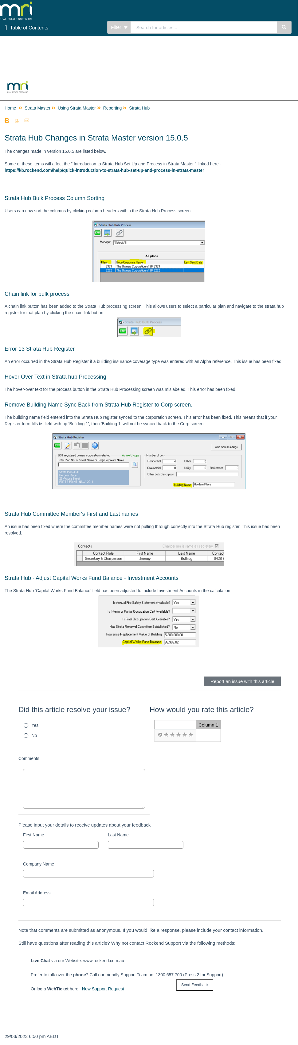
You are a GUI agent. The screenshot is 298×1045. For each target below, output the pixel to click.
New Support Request (103, 988)
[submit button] (194, 985)
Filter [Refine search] (119, 27)
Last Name (118, 834)
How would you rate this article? (202, 709)
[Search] (284, 27)
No (34, 735)
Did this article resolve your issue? (74, 709)
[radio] (160, 735)
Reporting (112, 108)
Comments (28, 758)
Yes (35, 725)
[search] (204, 27)
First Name (33, 834)
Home (10, 108)
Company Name (38, 864)
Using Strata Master (77, 108)
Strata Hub (139, 108)
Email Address (36, 892)
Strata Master (37, 108)
